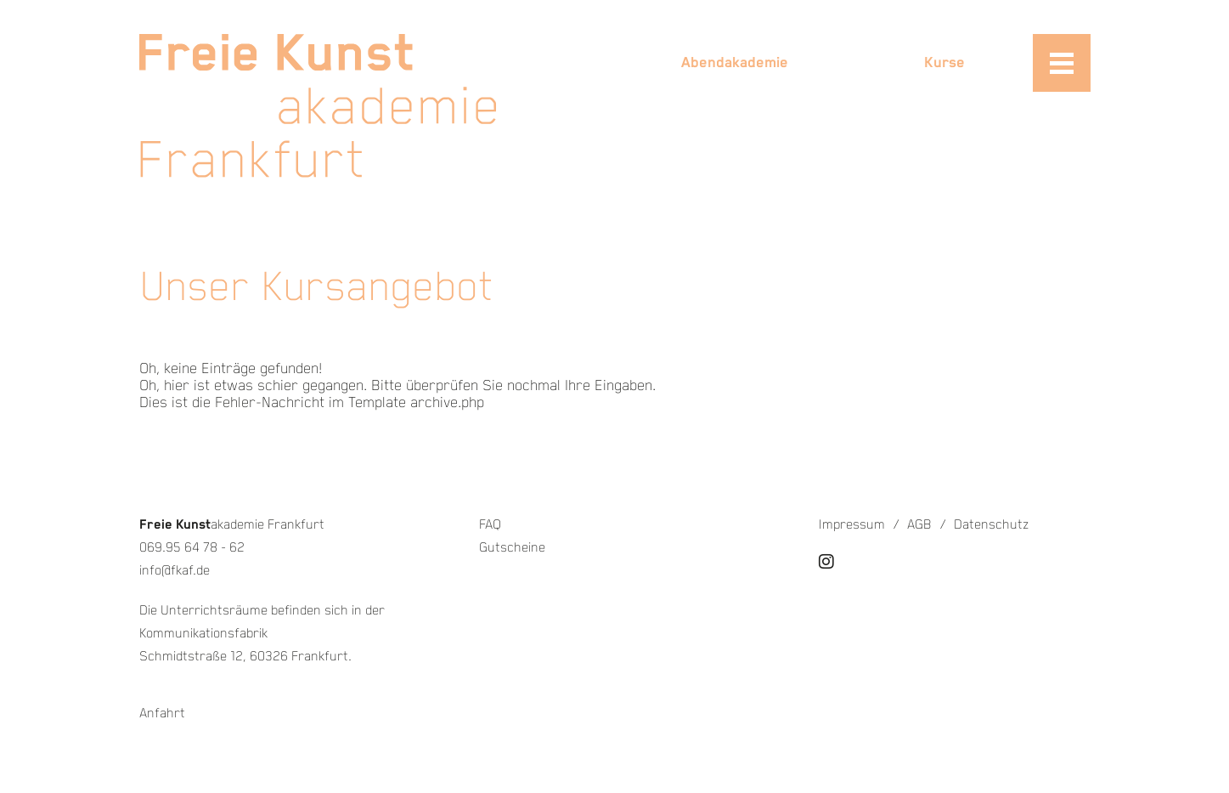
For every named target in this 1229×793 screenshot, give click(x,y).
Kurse (944, 62)
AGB (919, 525)
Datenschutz (991, 525)
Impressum (852, 525)
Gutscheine (512, 548)
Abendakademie (734, 62)
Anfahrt (162, 713)
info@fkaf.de (174, 571)
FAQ (490, 525)
